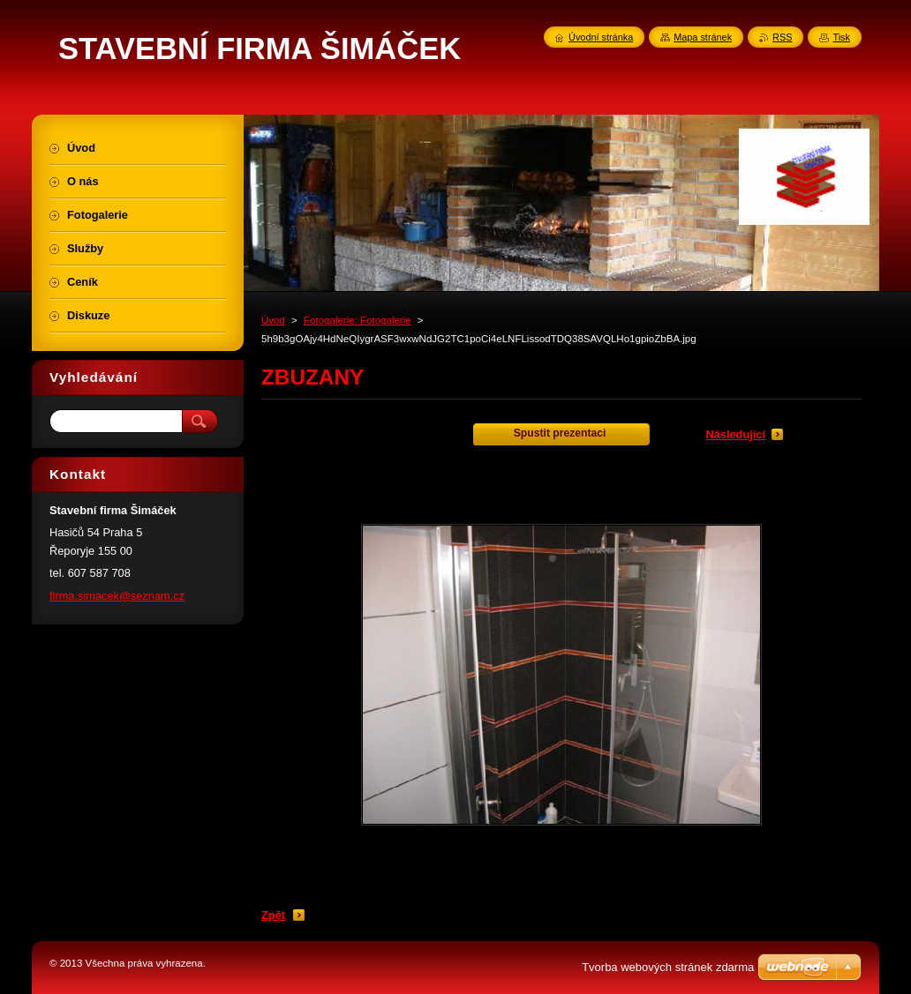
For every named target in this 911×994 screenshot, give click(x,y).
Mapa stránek (703, 37)
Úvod (273, 320)
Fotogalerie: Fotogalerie (357, 320)
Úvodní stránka (600, 37)
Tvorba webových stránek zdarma (668, 967)
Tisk (841, 37)
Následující (735, 434)
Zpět (273, 915)
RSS (782, 37)
